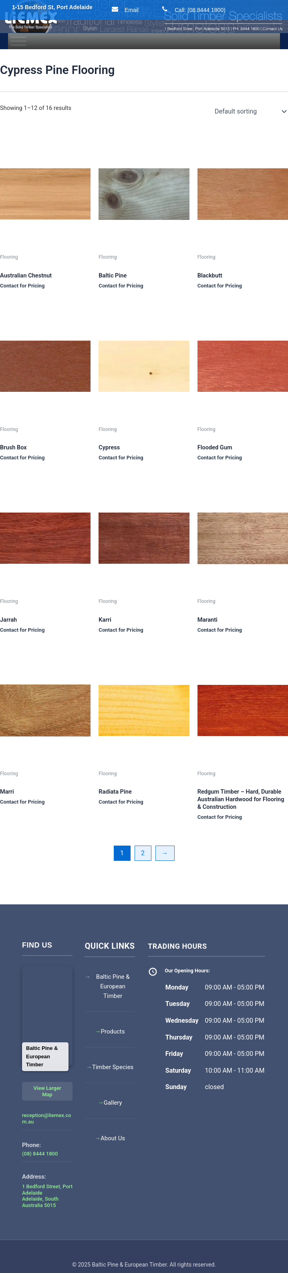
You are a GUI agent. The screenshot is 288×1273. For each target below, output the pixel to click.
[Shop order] (249, 112)
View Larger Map (47, 1091)
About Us (113, 1138)
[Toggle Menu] (18, 41)
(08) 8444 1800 (40, 1154)
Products (113, 1031)
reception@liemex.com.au (46, 1118)
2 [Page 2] (143, 853)
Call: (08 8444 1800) (192, 9)
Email (124, 9)
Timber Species (112, 1067)
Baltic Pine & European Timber (113, 986)
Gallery (113, 1102)
